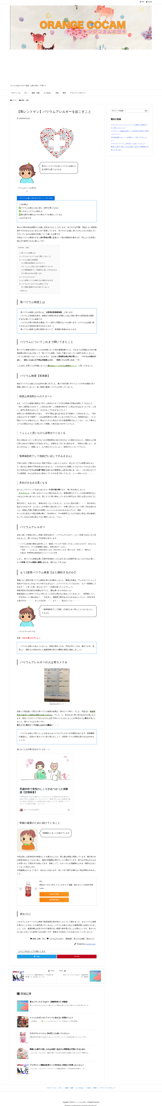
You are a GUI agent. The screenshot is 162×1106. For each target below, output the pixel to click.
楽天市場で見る (71, 894)
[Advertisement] (81, 67)
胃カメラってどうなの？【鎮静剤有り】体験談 (49, 997)
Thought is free (92, 1100)
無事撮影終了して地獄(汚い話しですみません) (39, 270)
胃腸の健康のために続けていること (35, 287)
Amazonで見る (49, 894)
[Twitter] (37, 951)
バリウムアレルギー (27, 277)
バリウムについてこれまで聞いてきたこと (35, 256)
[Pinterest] (77, 951)
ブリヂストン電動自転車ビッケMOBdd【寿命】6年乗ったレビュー (57, 1060)
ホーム (14, 100)
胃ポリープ (90, 933)
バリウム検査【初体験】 (29, 260)
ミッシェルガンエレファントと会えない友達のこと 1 (51, 1012)
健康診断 (68, 933)
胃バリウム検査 (79, 933)
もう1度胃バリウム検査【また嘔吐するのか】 (36, 280)
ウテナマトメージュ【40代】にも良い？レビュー (50, 1028)
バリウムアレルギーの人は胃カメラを (33, 284)
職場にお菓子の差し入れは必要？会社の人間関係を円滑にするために (58, 1044)
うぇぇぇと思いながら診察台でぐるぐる (37, 266)
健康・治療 (25, 100)
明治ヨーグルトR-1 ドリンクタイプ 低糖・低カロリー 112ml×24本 (66, 885)
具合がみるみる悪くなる (31, 273)
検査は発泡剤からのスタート (33, 263)
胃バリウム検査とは (27, 253)
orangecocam (90, 939)
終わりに (23, 291)
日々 (43, 933)
